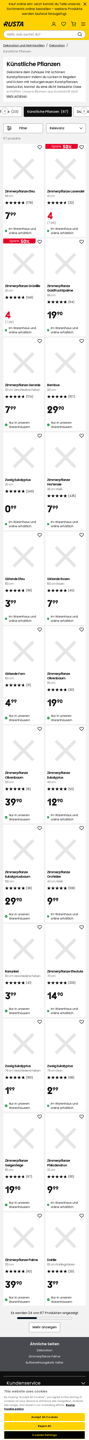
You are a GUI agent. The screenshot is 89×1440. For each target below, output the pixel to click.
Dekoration (57, 45)
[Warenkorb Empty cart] (73, 24)
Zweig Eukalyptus (23, 482)
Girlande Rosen (65, 581)
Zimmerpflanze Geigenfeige (23, 1165)
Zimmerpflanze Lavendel (65, 193)
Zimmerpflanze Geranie (23, 387)
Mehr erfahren (17, 96)
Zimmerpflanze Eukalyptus (65, 777)
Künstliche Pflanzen (47, 111)
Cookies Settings (44, 1435)
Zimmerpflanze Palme (23, 1262)
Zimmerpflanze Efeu (23, 193)
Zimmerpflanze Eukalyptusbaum (23, 877)
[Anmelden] (54, 24)
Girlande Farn (23, 676)
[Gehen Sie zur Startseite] (13, 24)
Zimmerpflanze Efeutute (65, 973)
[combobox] (40, 34)
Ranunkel (23, 973)
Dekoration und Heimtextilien (24, 45)
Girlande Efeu (23, 581)
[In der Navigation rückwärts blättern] (5, 111)
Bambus (65, 387)
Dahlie (65, 1262)
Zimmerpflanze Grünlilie (23, 288)
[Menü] (83, 24)
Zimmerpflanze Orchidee (65, 877)
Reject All (44, 1426)
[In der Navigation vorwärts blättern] (84, 111)
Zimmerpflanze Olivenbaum (65, 678)
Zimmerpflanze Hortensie (65, 484)
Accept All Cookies (44, 1417)
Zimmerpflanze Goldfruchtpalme (65, 290)
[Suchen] (81, 34)
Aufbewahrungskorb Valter (44, 1362)
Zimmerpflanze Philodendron (65, 1165)
